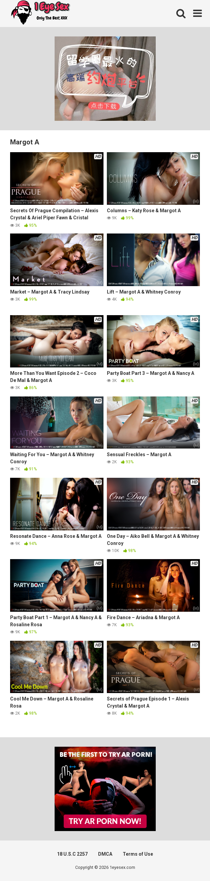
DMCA (105, 854)
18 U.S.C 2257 (72, 854)
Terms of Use (138, 854)
